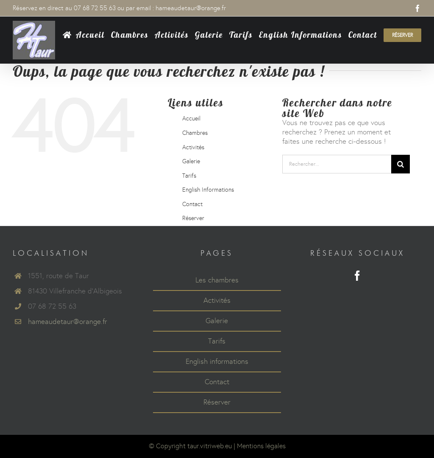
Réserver (193, 218)
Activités (193, 147)
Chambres (195, 133)
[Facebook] (357, 276)
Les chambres (217, 280)
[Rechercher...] (336, 164)
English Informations (208, 189)
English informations (217, 361)
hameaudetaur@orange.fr (191, 8)
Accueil (191, 118)
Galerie (191, 161)
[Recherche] (400, 164)
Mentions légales (261, 446)
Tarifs (189, 175)
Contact (192, 204)
